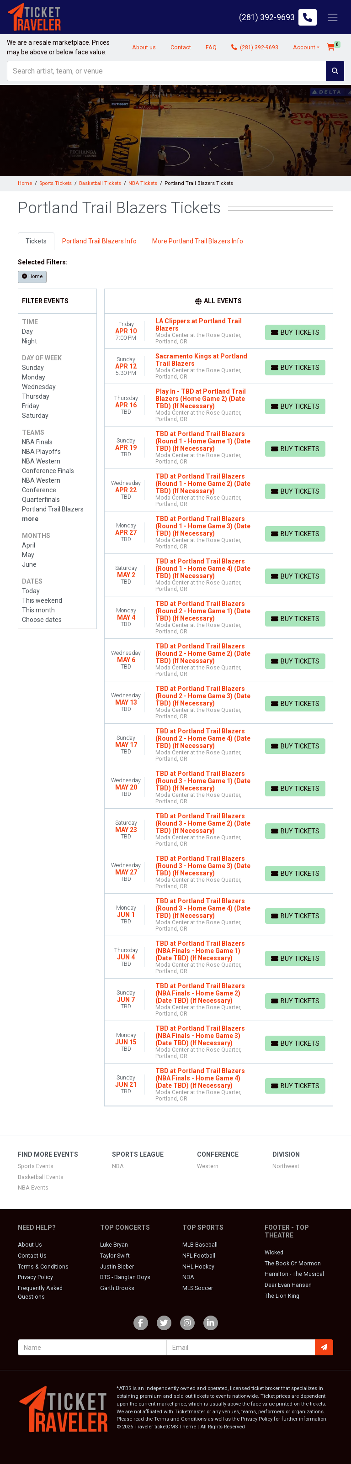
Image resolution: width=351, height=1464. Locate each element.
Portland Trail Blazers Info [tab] (99, 241)
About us (144, 47)
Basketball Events (41, 1177)
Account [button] (304, 47)
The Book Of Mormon (293, 1263)
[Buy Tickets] (295, 332)
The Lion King (282, 1296)
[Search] (166, 71)
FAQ (211, 47)
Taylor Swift (115, 1256)
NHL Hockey (198, 1267)
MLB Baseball (200, 1245)
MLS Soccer (197, 1288)
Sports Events (35, 1166)
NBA (118, 1166)
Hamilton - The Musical (294, 1274)
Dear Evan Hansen (288, 1285)
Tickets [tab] (36, 241)
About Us (30, 1245)
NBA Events (33, 1188)
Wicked (274, 1252)
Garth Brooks (117, 1288)
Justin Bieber (117, 1267)
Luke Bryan (114, 1245)
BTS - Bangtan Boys (125, 1277)
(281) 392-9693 (254, 47)
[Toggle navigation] (332, 17)
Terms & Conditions (43, 1267)
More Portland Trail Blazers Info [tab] (197, 241)
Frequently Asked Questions (40, 1292)
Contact (180, 47)
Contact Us (32, 1256)
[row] (219, 331)
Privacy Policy (35, 1277)
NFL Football (198, 1256)
